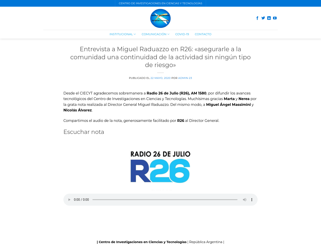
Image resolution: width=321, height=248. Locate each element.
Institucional (123, 34)
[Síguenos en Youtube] (275, 18)
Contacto (203, 34)
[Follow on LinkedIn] (269, 18)
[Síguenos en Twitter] (263, 18)
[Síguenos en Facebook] (257, 18)
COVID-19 (182, 34)
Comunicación (155, 34)
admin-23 (185, 78)
